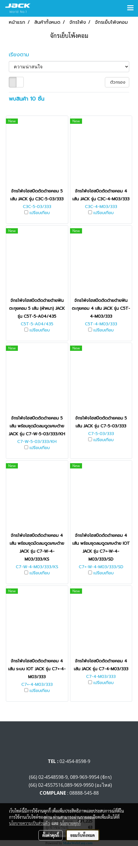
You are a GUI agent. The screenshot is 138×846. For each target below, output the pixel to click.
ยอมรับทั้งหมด (82, 835)
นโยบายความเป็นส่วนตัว (29, 823)
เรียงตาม (22, 55)
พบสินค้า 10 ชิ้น (26, 99)
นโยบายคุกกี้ (70, 823)
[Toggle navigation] (130, 8)
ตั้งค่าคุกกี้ (50, 835)
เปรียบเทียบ (40, 213)
